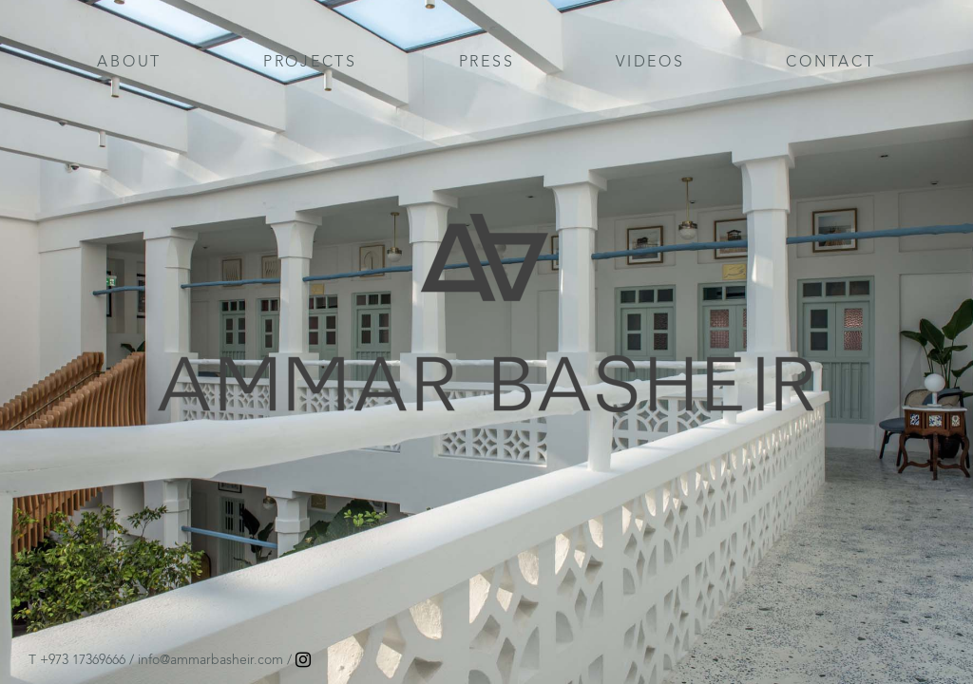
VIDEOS (650, 61)
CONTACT (830, 61)
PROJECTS (310, 61)
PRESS (487, 61)
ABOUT (129, 61)
